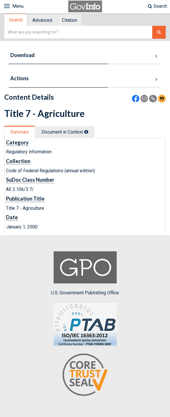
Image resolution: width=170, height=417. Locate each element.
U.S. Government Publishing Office (85, 273)
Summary (19, 132)
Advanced (42, 20)
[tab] (16, 20)
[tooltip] (86, 132)
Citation (69, 20)
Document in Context (65, 132)
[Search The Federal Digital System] (159, 32)
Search (157, 6)
